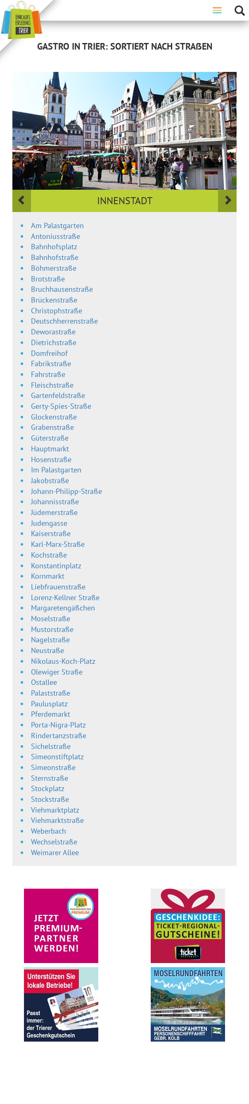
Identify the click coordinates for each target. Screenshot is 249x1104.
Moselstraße (50, 618)
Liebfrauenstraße (58, 586)
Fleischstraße (52, 385)
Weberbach (48, 831)
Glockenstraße (54, 417)
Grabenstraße (52, 427)
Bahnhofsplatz (54, 246)
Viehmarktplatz (55, 810)
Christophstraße (56, 310)
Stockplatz (47, 788)
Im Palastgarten (56, 470)
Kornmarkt (47, 576)
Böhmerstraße (53, 268)
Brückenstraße (54, 300)
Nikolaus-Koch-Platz (63, 661)
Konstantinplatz (56, 565)
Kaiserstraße (51, 533)
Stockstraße (50, 799)
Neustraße (47, 650)
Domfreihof (49, 353)
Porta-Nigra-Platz (58, 725)
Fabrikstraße (51, 363)
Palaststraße (50, 693)
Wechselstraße (54, 841)
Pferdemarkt (50, 714)
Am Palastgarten (57, 225)
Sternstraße (49, 778)
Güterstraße (50, 438)
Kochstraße (49, 555)
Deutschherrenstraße (64, 321)
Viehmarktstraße (57, 820)
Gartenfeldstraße (58, 395)
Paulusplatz (49, 703)
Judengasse (49, 523)
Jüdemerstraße (54, 512)
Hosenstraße (51, 459)
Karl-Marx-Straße (58, 544)
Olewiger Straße (57, 672)
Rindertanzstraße (58, 735)
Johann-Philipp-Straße (66, 491)
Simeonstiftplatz (57, 756)
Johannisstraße (55, 501)
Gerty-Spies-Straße (61, 406)
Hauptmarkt (50, 448)
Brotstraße (48, 279)
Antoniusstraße (55, 236)
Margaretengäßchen (63, 608)
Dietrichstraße (53, 342)
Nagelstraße (50, 639)
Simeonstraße (53, 767)
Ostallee (44, 682)
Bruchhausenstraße (62, 289)
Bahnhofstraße (54, 257)
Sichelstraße (51, 746)
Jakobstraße (50, 480)
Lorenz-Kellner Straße (65, 597)
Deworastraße (53, 331)
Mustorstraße (52, 629)
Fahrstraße (48, 374)
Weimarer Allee (55, 852)
